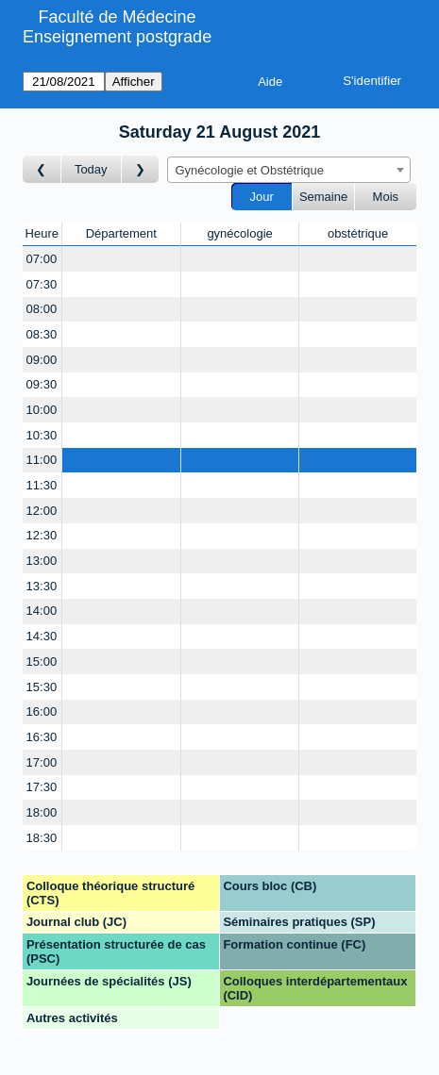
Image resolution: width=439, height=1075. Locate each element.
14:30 (42, 636)
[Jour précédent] (42, 169)
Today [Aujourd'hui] (91, 169)
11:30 (42, 485)
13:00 (42, 561)
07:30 (42, 284)
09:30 (42, 384)
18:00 (42, 812)
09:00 (42, 360)
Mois (385, 197)
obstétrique (358, 233)
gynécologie (239, 233)
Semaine (323, 197)
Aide (270, 81)
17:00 (42, 762)
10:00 (42, 410)
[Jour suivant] (141, 169)
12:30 (42, 535)
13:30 (42, 586)
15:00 (42, 661)
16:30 (42, 737)
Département (121, 233)
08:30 (42, 334)
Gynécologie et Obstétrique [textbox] (250, 170)
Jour (262, 197)
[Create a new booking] (121, 259)
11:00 (42, 460)
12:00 (42, 511)
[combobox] (289, 170)
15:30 (42, 687)
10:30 (42, 435)
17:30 (42, 787)
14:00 (42, 611)
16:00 (42, 711)
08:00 (42, 309)
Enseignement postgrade (117, 36)
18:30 (42, 838)
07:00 (42, 259)
